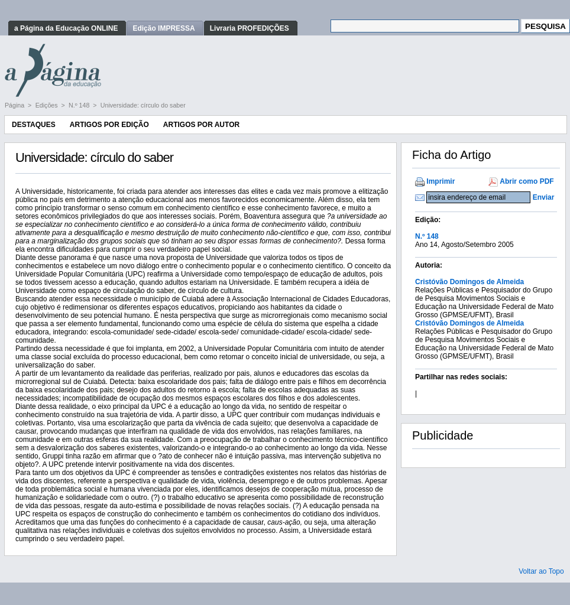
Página (15, 105)
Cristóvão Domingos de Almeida (469, 282)
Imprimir (440, 181)
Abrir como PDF (526, 181)
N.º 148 (80, 105)
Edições (47, 105)
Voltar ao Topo (541, 571)
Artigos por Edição (109, 125)
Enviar (544, 197)
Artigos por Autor (201, 125)
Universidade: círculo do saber (143, 105)
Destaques (34, 125)
